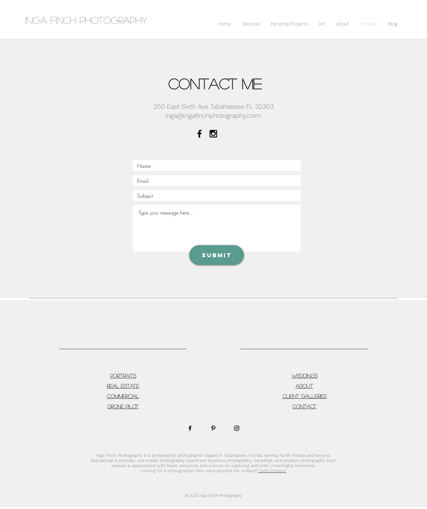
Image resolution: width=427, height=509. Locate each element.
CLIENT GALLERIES (304, 395)
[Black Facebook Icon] (199, 133)
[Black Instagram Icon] (213, 133)
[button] (250, 24)
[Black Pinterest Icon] (213, 428)
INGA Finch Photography (86, 19)
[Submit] (216, 255)
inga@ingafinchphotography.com (213, 115)
